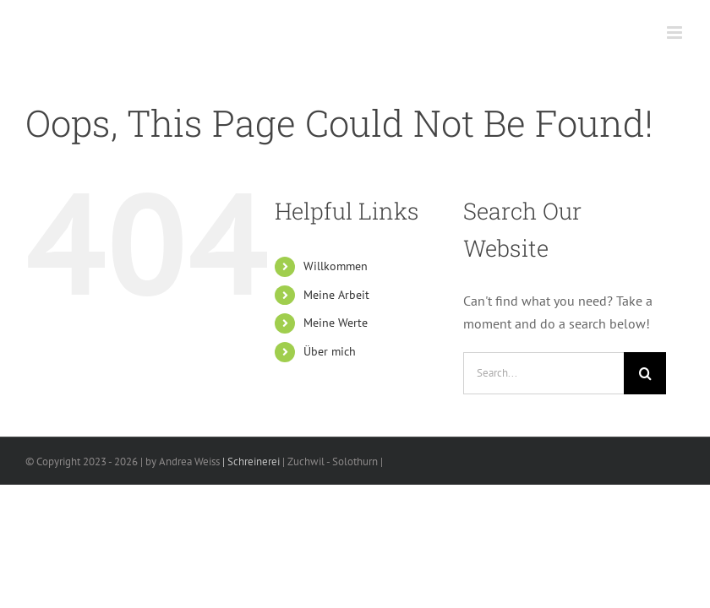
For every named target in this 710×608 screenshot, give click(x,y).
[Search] (645, 373)
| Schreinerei (250, 461)
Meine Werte (335, 322)
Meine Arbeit (336, 294)
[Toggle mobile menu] (676, 32)
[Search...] (543, 373)
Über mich (329, 351)
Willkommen (335, 266)
